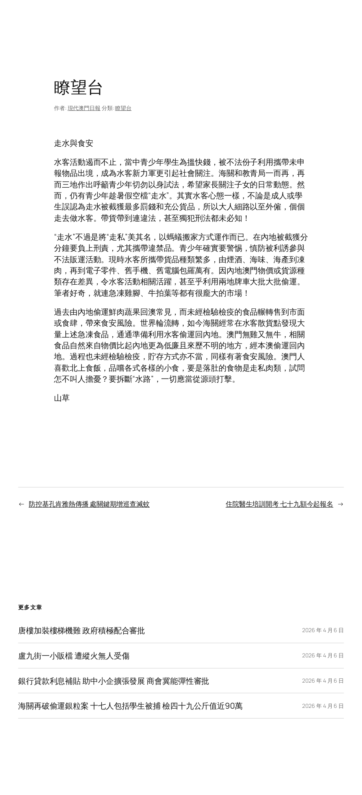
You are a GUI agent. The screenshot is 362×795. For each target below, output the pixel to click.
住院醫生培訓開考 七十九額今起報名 (279, 503)
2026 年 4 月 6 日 (323, 630)
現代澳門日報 (84, 108)
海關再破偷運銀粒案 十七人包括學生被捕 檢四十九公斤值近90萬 (130, 705)
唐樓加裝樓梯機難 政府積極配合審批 (81, 630)
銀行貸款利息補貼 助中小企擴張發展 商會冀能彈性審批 (113, 680)
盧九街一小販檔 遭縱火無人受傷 (74, 655)
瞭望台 (123, 108)
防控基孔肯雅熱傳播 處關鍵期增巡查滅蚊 (89, 503)
